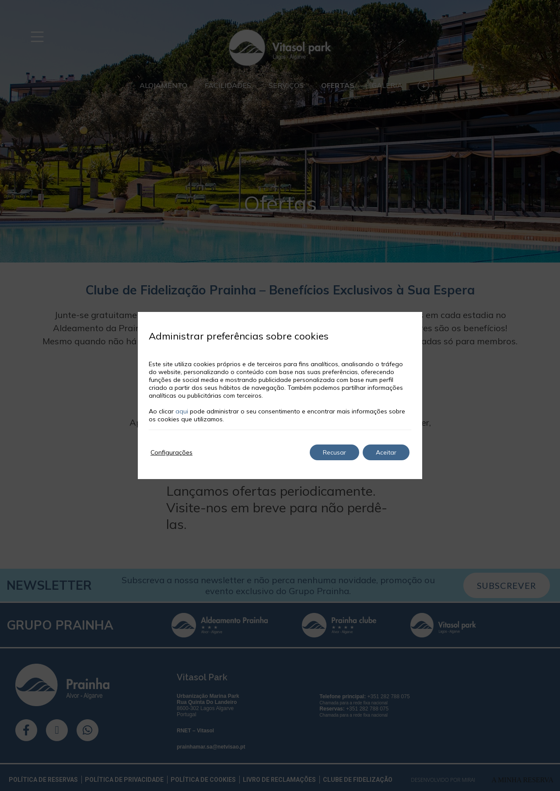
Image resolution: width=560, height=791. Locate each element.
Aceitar (386, 452)
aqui (181, 411)
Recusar (334, 452)
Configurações (171, 452)
